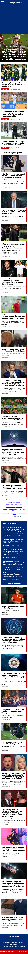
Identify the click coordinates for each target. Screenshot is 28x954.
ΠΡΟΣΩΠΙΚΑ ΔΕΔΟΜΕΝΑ (14, 944)
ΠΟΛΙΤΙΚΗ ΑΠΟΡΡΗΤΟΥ (18, 942)
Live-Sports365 (14, 936)
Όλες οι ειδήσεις (14, 583)
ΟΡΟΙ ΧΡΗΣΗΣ (7, 942)
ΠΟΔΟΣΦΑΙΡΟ (5, 89)
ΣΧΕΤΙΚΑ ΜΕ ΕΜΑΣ (20, 946)
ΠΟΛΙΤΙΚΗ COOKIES (8, 946)
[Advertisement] (14, 19)
